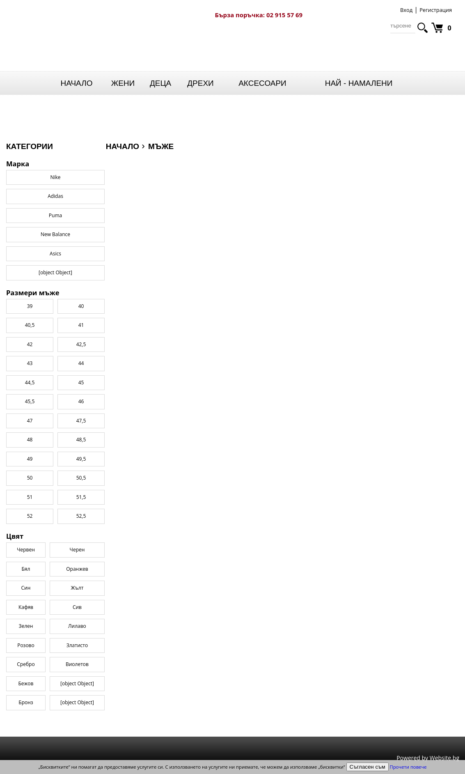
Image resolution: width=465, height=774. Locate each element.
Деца (160, 83)
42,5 (81, 344)
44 (81, 363)
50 (30, 477)
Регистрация (435, 10)
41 (81, 325)
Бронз (25, 702)
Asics (55, 253)
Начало (77, 83)
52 (30, 515)
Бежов (25, 683)
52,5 (81, 515)
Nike (55, 177)
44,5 (30, 382)
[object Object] (77, 683)
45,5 (30, 401)
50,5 (81, 477)
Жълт (77, 587)
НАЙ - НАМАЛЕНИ (359, 83)
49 (30, 458)
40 (81, 306)
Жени (123, 83)
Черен (77, 549)
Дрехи (200, 83)
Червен (26, 549)
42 (30, 344)
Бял (26, 568)
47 (30, 420)
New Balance (55, 234)
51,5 (81, 497)
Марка (17, 163)
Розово (25, 645)
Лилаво (77, 625)
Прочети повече (408, 767)
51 (30, 497)
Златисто (77, 645)
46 (81, 401)
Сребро (25, 664)
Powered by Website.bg (427, 758)
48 (30, 439)
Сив (77, 607)
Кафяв (25, 607)
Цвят (14, 536)
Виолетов (77, 664)
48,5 (81, 439)
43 (30, 363)
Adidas (55, 196)
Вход (406, 10)
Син (26, 587)
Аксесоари (262, 83)
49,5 (81, 458)
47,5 (81, 420)
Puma (55, 215)
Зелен (25, 625)
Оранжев (77, 568)
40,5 (30, 325)
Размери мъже (33, 292)
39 (30, 306)
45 (81, 382)
